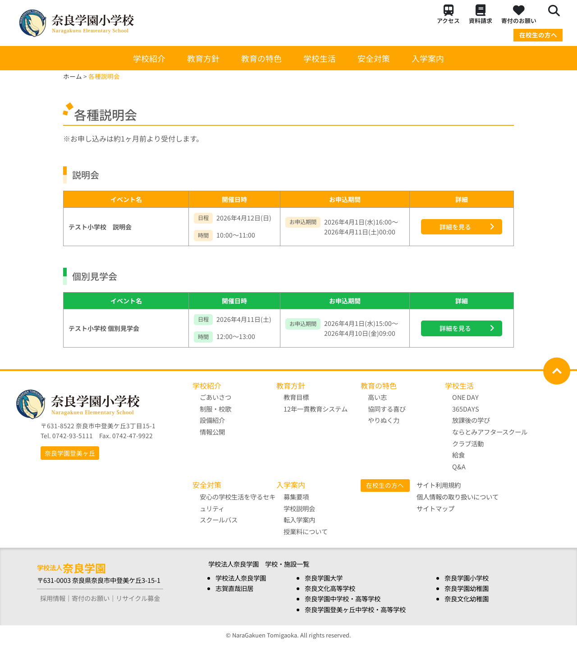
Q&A (459, 466)
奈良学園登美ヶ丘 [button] (70, 453)
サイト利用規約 (439, 485)
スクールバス (219, 519)
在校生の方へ (538, 34)
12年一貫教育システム (316, 408)
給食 (458, 454)
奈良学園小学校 (466, 577)
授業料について (306, 531)
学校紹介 (149, 58)
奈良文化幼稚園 (466, 598)
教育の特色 (261, 58)
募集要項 (296, 496)
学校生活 (319, 58)
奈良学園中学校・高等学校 (342, 598)
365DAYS (465, 408)
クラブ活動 (468, 443)
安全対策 (373, 58)
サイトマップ (435, 508)
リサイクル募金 (138, 598)
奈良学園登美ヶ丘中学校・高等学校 (355, 609)
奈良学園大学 (324, 577)
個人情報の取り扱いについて (458, 496)
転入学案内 (299, 519)
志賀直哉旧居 (234, 588)
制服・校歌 (215, 408)
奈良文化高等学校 (330, 588)
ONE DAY (465, 397)
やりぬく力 (383, 420)
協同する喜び (387, 408)
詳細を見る (455, 226)
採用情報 (52, 598)
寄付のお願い (518, 15)
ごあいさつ (215, 397)
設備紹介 (212, 420)
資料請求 (480, 15)
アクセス (448, 15)
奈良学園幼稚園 (466, 588)
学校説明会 (299, 508)
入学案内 (428, 58)
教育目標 (296, 397)
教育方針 (203, 58)
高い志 (377, 397)
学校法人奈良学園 (240, 577)
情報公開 (212, 431)
